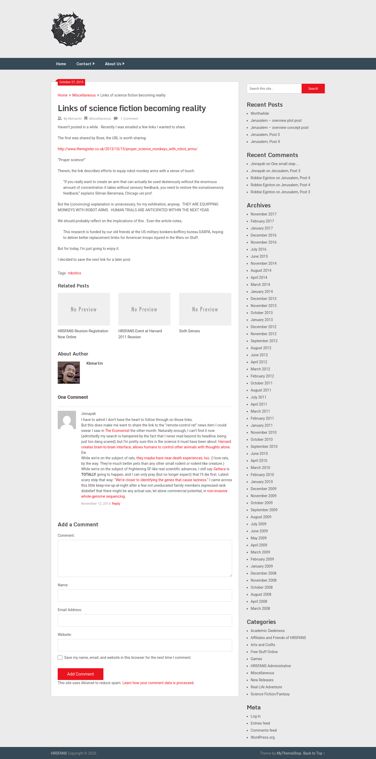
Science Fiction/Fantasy (270, 694)
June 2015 (259, 256)
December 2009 (264, 489)
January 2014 (262, 292)
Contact (84, 64)
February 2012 (262, 376)
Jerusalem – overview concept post (280, 127)
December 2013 (264, 299)
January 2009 (262, 566)
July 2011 (258, 397)
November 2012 (264, 334)
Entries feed (260, 723)
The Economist (117, 431)
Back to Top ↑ (314, 753)
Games (256, 659)
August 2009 (261, 517)
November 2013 (264, 306)
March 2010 (260, 468)
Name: (63, 585)
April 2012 (259, 362)
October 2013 (262, 313)
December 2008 (264, 573)
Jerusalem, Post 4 (265, 142)
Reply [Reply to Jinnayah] (116, 503)
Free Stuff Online (264, 652)
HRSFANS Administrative (271, 666)
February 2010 (262, 475)
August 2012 (261, 348)
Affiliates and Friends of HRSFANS (278, 638)
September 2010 (264, 446)
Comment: (66, 535)
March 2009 (260, 552)
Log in (256, 716)
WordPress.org (263, 737)
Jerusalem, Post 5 (265, 134)
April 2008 (259, 601)
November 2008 (264, 580)
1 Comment (129, 119)
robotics (74, 273)
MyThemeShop (289, 753)
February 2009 (262, 559)
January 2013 (262, 320)
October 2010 (262, 439)
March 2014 (260, 284)
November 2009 (264, 496)
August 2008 (261, 594)
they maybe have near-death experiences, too (172, 458)
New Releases (262, 680)
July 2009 (258, 524)
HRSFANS (59, 753)
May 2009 (259, 538)
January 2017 (262, 228)
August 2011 (261, 390)
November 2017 (264, 214)
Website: (65, 634)
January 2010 (262, 482)
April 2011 (259, 404)
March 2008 (260, 608)
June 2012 (259, 355)
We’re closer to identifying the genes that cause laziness (161, 480)
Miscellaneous (84, 95)
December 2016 (264, 235)
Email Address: (70, 610)
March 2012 (260, 369)
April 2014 (259, 277)
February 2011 (262, 418)
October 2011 (262, 383)
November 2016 (264, 242)
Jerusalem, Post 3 (286, 171)
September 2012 (264, 341)
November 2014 (264, 263)
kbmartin (75, 119)
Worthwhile (260, 113)
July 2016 (258, 249)
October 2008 (262, 587)
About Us (113, 64)
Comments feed (264, 730)
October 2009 (262, 503)
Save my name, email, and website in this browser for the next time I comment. (127, 657)
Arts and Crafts (263, 645)
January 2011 (262, 425)
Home (61, 64)
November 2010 (264, 432)
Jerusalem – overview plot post (276, 120)
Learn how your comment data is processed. (158, 683)
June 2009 (259, 531)
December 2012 (264, 327)
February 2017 (262, 221)
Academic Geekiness (268, 631)
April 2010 (259, 461)
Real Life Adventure (266, 687)
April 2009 (259, 545)
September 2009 (264, 510)
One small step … (285, 164)
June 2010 (259, 453)
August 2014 (261, 270)
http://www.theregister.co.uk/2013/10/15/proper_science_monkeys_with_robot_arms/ (127, 149)
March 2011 (260, 411)
